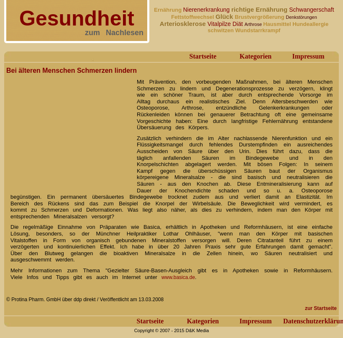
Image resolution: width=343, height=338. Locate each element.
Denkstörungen (301, 17)
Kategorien (255, 56)
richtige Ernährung (260, 9)
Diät (239, 23)
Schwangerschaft (311, 9)
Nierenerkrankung (207, 9)
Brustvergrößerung (260, 17)
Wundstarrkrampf (257, 30)
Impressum (308, 56)
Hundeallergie (310, 24)
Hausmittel (277, 24)
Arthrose (254, 24)
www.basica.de (178, 277)
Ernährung (168, 10)
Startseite (203, 56)
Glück (225, 16)
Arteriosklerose (183, 23)
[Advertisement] (69, 129)
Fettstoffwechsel (193, 17)
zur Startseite (321, 308)
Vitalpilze (220, 23)
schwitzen (221, 30)
